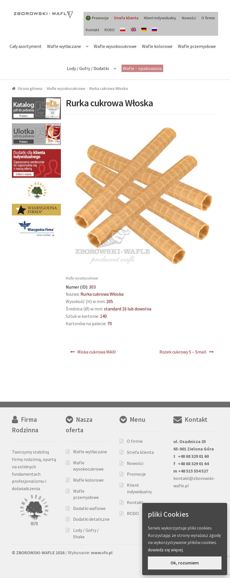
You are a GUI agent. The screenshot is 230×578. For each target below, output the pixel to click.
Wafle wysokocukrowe (115, 46)
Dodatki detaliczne (91, 519)
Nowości (189, 17)
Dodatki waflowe (89, 508)
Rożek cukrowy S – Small (182, 352)
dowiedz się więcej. (166, 549)
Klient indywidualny (160, 17)
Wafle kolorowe (157, 46)
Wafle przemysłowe (197, 46)
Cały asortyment (26, 46)
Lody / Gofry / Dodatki (88, 68)
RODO (110, 29)
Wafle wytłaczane (64, 46)
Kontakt (92, 29)
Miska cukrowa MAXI (96, 352)
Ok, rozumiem (185, 563)
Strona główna (30, 88)
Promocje (136, 474)
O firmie (208, 17)
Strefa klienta (140, 452)
